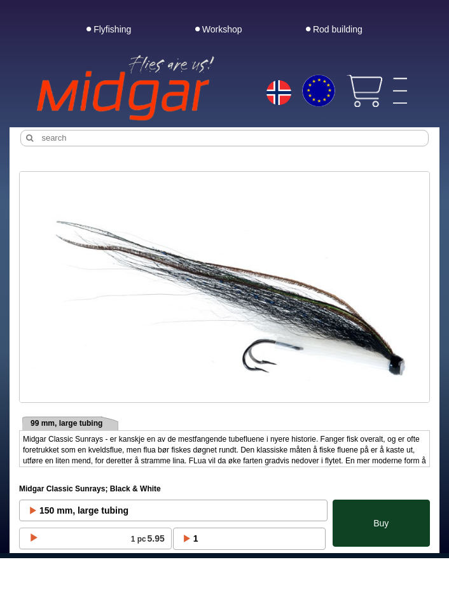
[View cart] (364, 91)
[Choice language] (278, 93)
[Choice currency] (318, 91)
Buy (381, 523)
